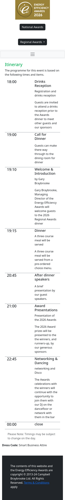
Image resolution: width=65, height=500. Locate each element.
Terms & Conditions (36, 483)
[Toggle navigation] (32, 54)
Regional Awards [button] (31, 42)
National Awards (32, 27)
